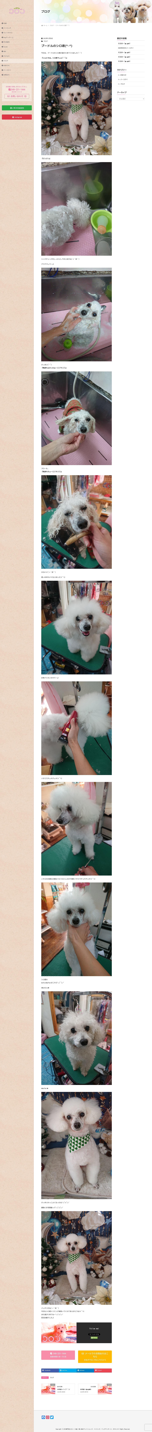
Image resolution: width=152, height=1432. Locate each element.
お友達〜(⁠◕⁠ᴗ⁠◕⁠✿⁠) (85, 1389)
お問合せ (7, 75)
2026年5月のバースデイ (126, 48)
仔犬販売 (7, 42)
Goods (6, 47)
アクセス (7, 56)
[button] (58, 1355)
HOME (5, 23)
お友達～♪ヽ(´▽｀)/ (63, 1389)
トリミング (7, 28)
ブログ (6, 61)
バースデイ (7, 70)
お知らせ (7, 65)
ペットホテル (8, 32)
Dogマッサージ (8, 37)
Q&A (5, 51)
